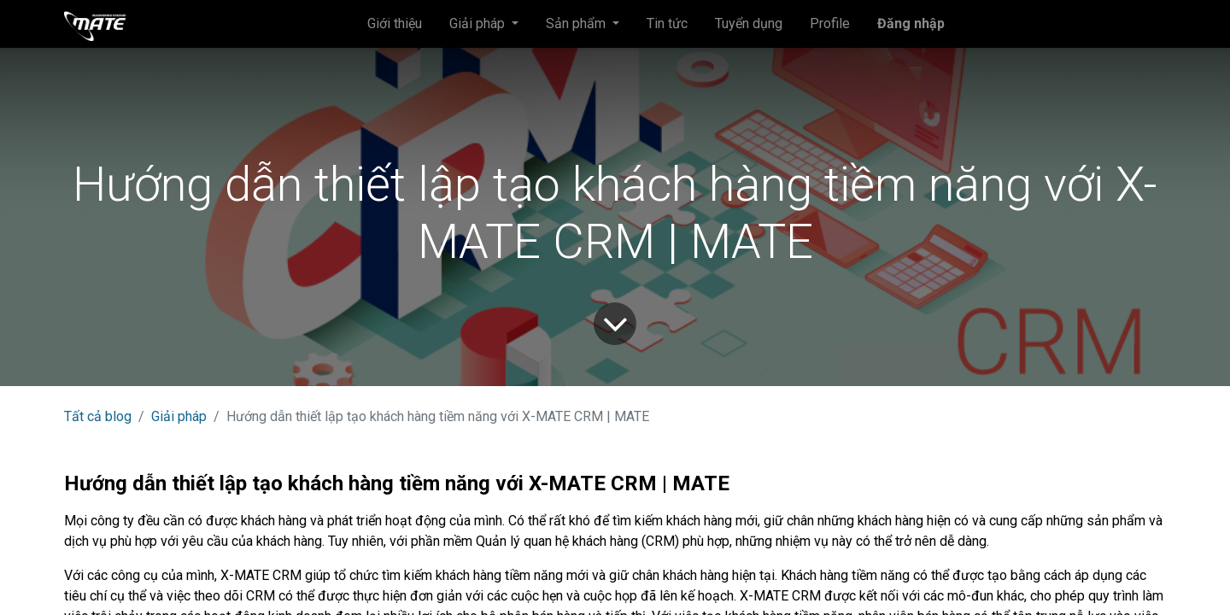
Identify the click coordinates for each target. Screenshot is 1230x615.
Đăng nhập (911, 23)
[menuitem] (395, 24)
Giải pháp (179, 416)
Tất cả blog (98, 416)
